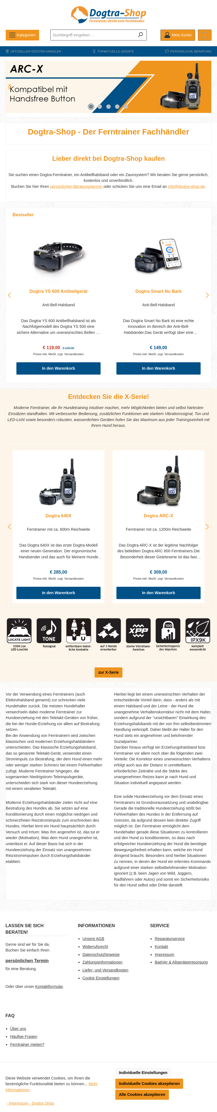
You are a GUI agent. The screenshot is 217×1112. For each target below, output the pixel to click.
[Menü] (22, 35)
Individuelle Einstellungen (143, 1072)
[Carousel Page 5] (126, 106)
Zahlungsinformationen (102, 962)
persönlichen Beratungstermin (76, 186)
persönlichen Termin (27, 960)
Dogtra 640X (58, 515)
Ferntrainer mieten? (27, 1044)
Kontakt (161, 946)
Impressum (164, 954)
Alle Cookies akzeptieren (142, 1094)
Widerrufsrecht (95, 946)
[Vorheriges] (10, 295)
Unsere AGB (93, 938)
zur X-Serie (108, 672)
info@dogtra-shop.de (186, 186)
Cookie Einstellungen (101, 978)
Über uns (18, 1028)
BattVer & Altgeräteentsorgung (181, 962)
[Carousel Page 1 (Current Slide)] (91, 106)
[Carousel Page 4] (117, 106)
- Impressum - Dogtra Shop (30, 1103)
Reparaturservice (170, 938)
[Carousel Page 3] (108, 106)
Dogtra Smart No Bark (158, 291)
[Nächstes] (10, 87)
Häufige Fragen (23, 1036)
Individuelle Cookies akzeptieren (149, 1083)
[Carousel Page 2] (100, 106)
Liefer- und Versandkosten (105, 970)
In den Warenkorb (58, 368)
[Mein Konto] (177, 35)
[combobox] (92, 35)
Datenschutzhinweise (101, 954)
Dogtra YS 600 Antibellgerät (58, 291)
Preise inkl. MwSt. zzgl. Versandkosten (58, 354)
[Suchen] (140, 35)
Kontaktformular (49, 986)
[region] (108, 87)
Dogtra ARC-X (158, 515)
